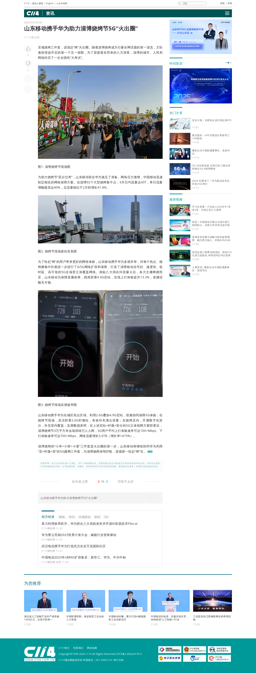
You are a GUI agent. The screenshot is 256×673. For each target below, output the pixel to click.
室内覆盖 (57, 425)
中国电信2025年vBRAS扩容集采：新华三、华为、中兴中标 (84, 557)
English (50, 3)
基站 (64, 251)
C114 (26, 3)
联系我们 (78, 647)
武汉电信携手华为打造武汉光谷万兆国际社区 (74, 546)
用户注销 (118, 660)
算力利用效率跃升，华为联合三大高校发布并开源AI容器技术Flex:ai (90, 523)
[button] (226, 62)
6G (101, 415)
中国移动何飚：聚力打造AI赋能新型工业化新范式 (127, 618)
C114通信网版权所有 (70, 660)
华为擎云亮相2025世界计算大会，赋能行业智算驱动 (79, 535)
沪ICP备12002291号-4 (129, 654)
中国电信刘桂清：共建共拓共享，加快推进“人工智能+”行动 (170, 618)
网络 (41, 58)
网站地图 (92, 647)
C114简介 (64, 647)
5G (82, 267)
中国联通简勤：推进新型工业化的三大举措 (85, 618)
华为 (98, 177)
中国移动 (149, 177)
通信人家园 (37, 3)
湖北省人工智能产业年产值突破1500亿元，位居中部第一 (41, 618)
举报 (230, 3)
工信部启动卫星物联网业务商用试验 (212, 618)
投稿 (222, 3)
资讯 (50, 13)
